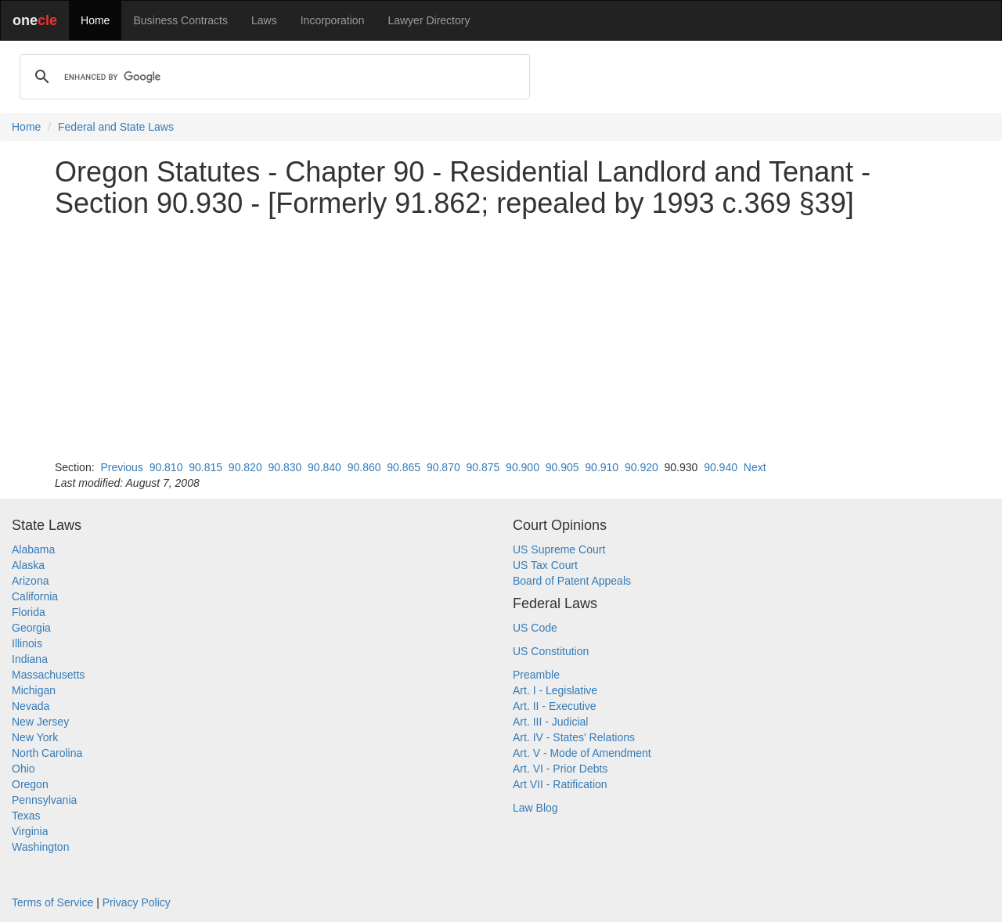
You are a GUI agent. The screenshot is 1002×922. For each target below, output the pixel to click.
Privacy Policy (137, 902)
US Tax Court (545, 565)
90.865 (403, 467)
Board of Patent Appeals (572, 580)
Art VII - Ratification (560, 784)
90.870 (443, 467)
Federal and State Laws (116, 127)
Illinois (27, 643)
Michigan (34, 690)
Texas (26, 815)
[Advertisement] (501, 338)
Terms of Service (52, 902)
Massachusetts (48, 674)
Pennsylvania (44, 800)
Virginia (30, 831)
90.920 (641, 467)
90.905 (562, 467)
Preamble (536, 674)
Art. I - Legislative (555, 690)
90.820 (245, 467)
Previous (121, 467)
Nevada (30, 706)
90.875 (483, 467)
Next (755, 467)
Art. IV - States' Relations (574, 737)
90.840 (324, 467)
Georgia (31, 627)
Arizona (30, 580)
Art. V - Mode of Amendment (582, 753)
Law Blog (535, 807)
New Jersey (40, 721)
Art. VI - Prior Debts (560, 768)
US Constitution (551, 651)
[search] (272, 76)
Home (95, 20)
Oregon (30, 784)
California (35, 596)
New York (35, 737)
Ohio (23, 768)
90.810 (166, 467)
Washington (40, 847)
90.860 (364, 467)
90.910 (601, 467)
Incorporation (333, 20)
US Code (535, 627)
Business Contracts (180, 20)
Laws (264, 20)
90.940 (720, 467)
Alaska (28, 565)
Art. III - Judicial (550, 721)
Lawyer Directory (428, 20)
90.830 (284, 467)
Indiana (30, 659)
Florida (28, 612)
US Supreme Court (559, 549)
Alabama (33, 549)
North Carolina (47, 753)
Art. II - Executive (555, 706)
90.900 (522, 467)
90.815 (205, 467)
